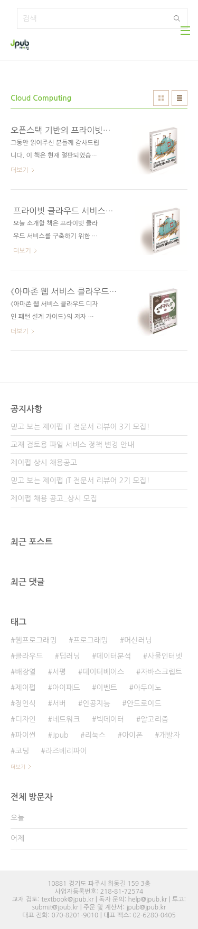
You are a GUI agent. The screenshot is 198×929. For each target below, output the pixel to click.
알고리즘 (154, 719)
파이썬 (25, 735)
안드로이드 (144, 703)
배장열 (25, 672)
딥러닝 (69, 656)
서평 (59, 672)
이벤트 (107, 687)
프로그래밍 (90, 640)
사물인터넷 (164, 656)
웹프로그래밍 (35, 640)
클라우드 (29, 656)
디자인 (25, 719)
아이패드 (66, 687)
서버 (59, 703)
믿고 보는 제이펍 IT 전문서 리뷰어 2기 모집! (80, 480)
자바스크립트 (161, 672)
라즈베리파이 (66, 751)
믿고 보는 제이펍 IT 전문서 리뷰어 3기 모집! (80, 427)
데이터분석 (114, 656)
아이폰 (132, 735)
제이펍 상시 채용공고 (44, 462)
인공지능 (96, 703)
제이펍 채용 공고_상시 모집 (54, 498)
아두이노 (148, 687)
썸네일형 (161, 98)
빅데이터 (111, 719)
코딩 (22, 751)
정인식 (25, 703)
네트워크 (66, 719)
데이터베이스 (103, 672)
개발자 (169, 735)
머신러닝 (138, 640)
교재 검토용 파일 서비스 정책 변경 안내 (72, 444)
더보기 (18, 766)
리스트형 (179, 98)
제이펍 (25, 687)
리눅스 (94, 735)
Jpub (60, 735)
